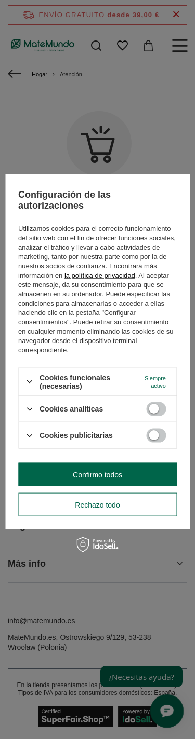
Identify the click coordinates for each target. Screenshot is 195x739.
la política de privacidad (99, 275)
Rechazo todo (97, 504)
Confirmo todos (97, 474)
